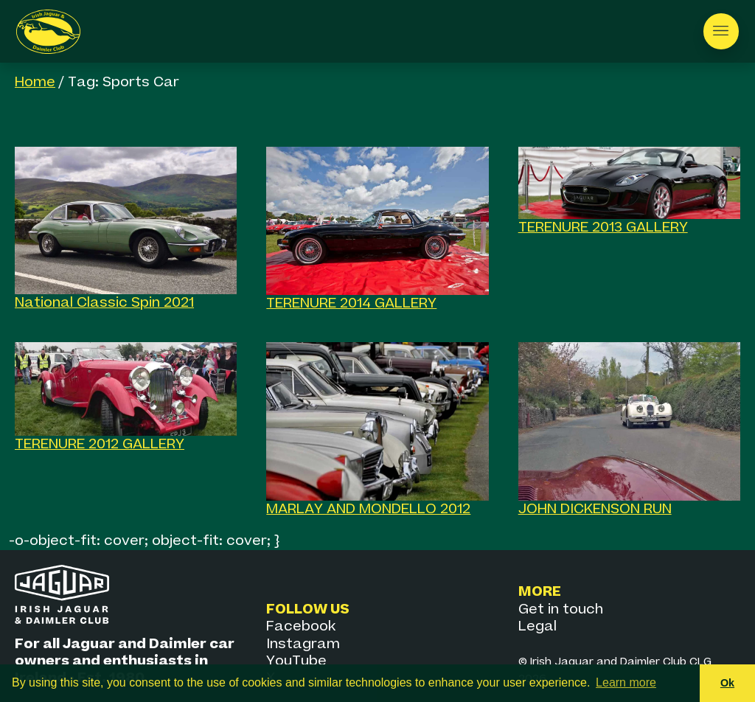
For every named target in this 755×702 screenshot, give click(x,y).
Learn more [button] (626, 682)
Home (35, 82)
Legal (537, 626)
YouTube (296, 661)
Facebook (300, 626)
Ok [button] (727, 683)
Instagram (303, 644)
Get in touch (560, 609)
